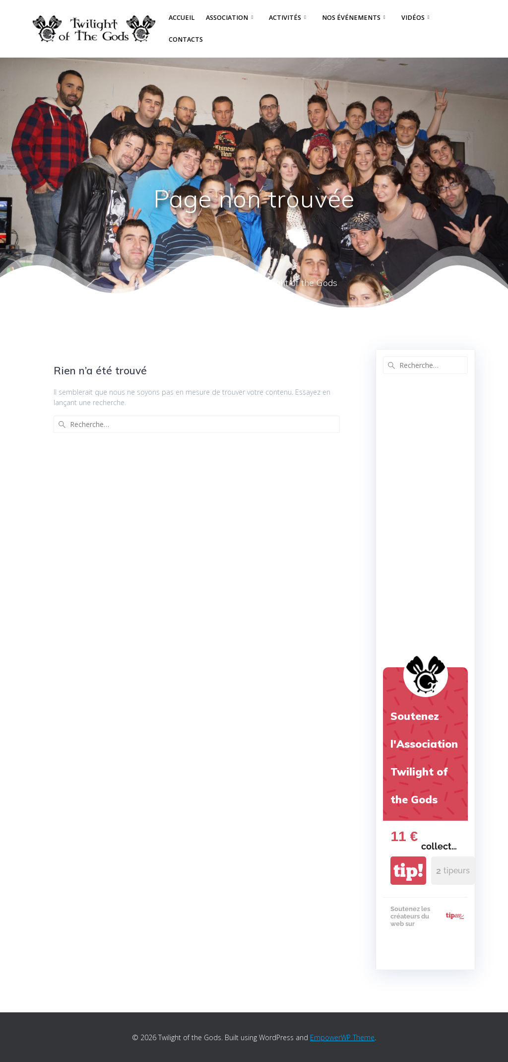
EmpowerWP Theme (342, 1037)
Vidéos (413, 17)
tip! (408, 870)
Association (227, 17)
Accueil (181, 17)
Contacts (186, 39)
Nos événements (351, 17)
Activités (285, 17)
